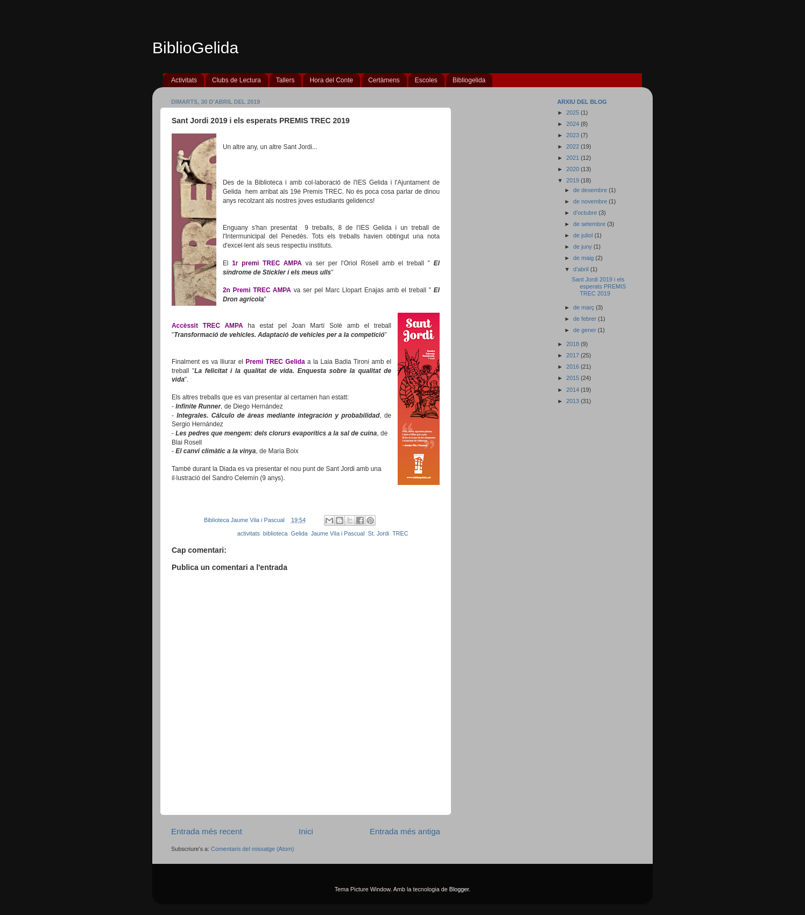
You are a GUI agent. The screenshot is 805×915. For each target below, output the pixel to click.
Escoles (426, 80)
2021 (573, 157)
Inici (306, 831)
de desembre (591, 190)
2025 (573, 112)
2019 (573, 180)
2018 (573, 344)
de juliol (584, 235)
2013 (573, 401)
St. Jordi (379, 533)
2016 (573, 366)
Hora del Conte (331, 80)
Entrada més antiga (405, 831)
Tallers (285, 80)
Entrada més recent (206, 831)
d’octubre (585, 212)
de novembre (591, 201)
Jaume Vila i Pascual (338, 533)
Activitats (184, 80)
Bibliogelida (469, 80)
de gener (585, 330)
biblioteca (275, 533)
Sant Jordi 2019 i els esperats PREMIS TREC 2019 (598, 286)
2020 (573, 169)
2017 (573, 355)
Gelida (299, 533)
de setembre (590, 224)
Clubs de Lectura (236, 80)
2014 (573, 389)
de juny (583, 246)
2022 (573, 146)
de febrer (585, 318)
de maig (584, 258)
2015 (573, 378)
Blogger (459, 889)
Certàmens (384, 80)
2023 (573, 135)
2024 (573, 124)
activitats (248, 533)
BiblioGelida (195, 48)
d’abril (581, 269)
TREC (400, 533)
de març (584, 307)
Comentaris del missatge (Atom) (252, 849)
